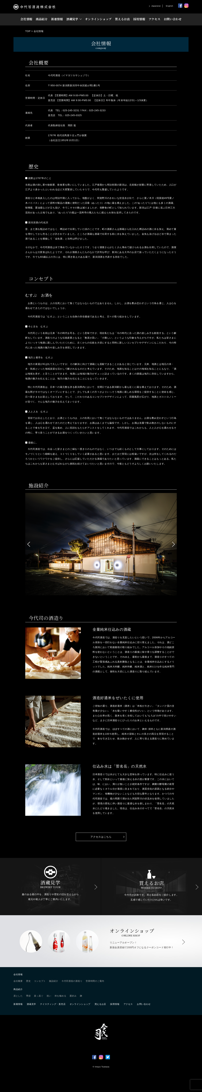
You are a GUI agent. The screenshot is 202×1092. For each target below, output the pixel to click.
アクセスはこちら (101, 836)
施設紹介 (53, 981)
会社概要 (18, 981)
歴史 (28, 981)
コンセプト (40, 981)
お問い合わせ (173, 19)
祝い (49, 996)
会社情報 (26, 19)
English (169, 6)
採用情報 (139, 19)
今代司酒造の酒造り (72, 981)
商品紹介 (42, 19)
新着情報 (57, 19)
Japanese (156, 6)
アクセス (154, 19)
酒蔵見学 (72, 19)
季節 (28, 996)
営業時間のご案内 (95, 981)
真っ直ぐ (38, 996)
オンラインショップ (98, 19)
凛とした (18, 996)
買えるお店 (122, 19)
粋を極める (60, 996)
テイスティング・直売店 (52, 1004)
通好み (73, 996)
